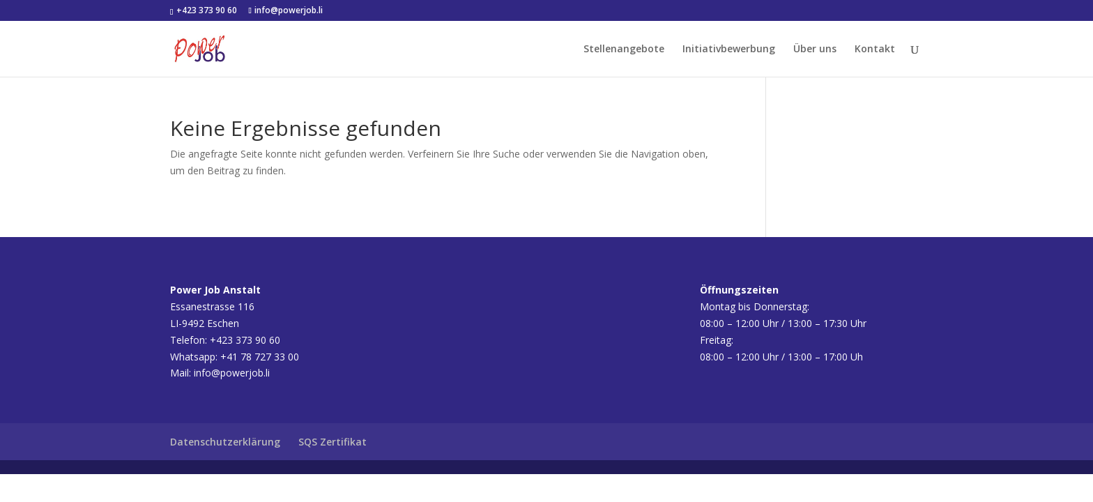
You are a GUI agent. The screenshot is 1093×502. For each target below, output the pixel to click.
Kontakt (875, 49)
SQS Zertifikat (332, 441)
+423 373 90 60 (205, 10)
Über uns (814, 49)
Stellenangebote (623, 49)
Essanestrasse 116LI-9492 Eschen (215, 306)
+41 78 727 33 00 (259, 356)
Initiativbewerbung (728, 49)
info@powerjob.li (232, 372)
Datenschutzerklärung (225, 441)
